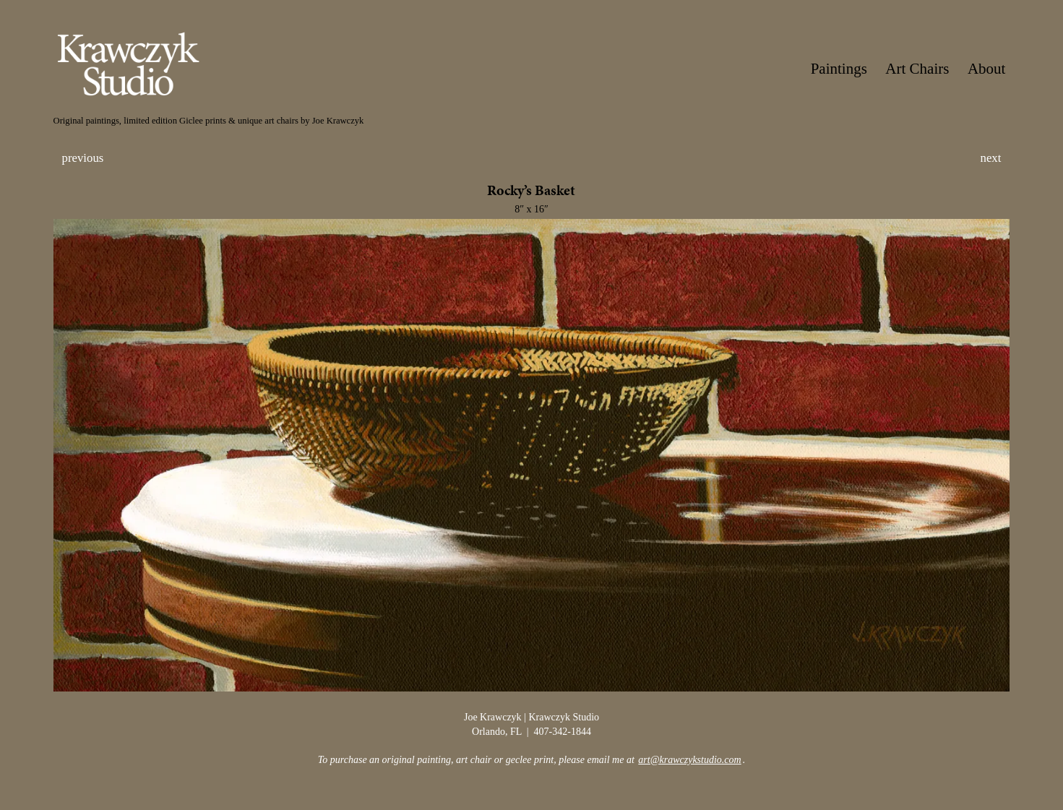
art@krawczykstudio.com (689, 759)
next (991, 158)
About (987, 68)
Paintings (839, 68)
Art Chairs (917, 68)
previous (83, 158)
